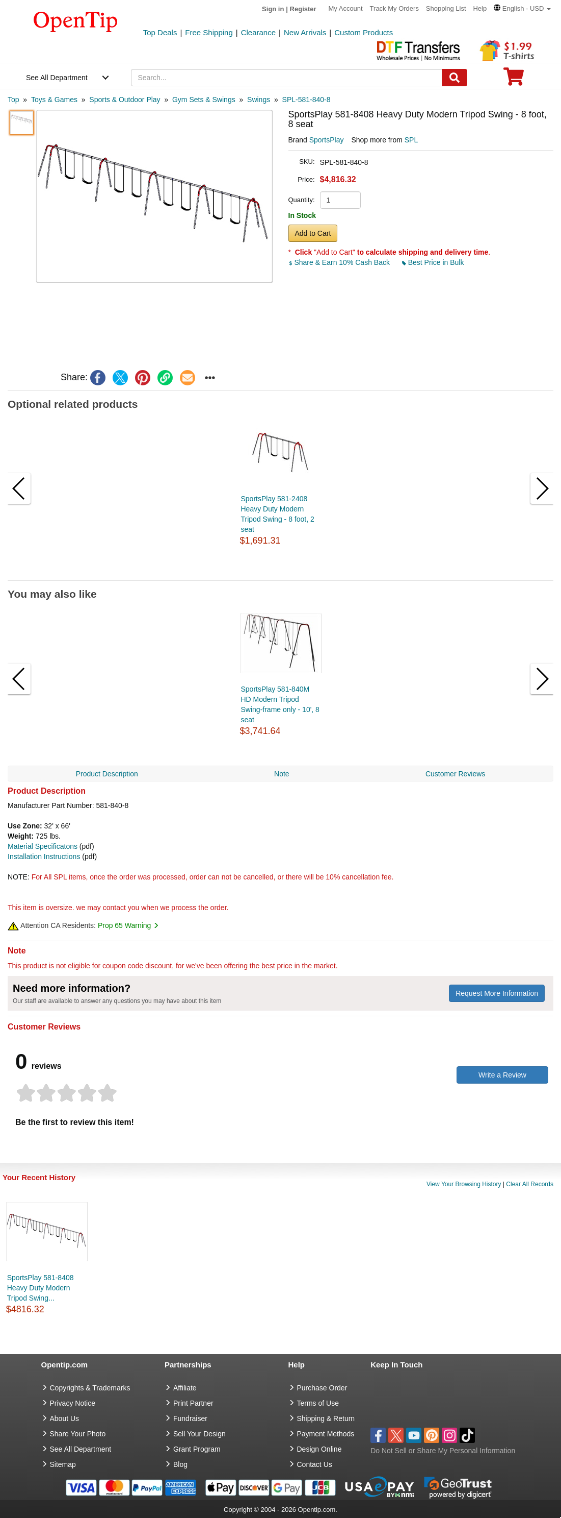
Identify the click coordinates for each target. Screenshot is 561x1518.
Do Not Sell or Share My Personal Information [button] (442, 1451)
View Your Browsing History (463, 1184)
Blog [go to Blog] (180, 1464)
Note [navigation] (281, 774)
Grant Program (197, 1449)
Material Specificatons (42, 846)
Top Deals (160, 32)
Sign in (273, 9)
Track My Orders (394, 8)
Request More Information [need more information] (497, 993)
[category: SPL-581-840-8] (306, 99)
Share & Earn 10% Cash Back (340, 262)
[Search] (454, 77)
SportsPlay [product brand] (326, 140)
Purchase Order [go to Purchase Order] (322, 1388)
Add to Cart (313, 233)
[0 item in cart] (513, 79)
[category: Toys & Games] (54, 99)
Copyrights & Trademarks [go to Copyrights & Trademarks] (90, 1388)
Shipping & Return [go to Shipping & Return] (326, 1418)
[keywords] (286, 77)
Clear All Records (529, 1184)
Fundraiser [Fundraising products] (190, 1418)
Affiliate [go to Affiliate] (185, 1388)
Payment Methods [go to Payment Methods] (326, 1434)
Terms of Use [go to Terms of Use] (318, 1403)
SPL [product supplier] (411, 140)
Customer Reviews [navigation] (455, 774)
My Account (346, 8)
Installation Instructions (44, 856)
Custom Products (363, 32)
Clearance (258, 32)
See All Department (57, 78)
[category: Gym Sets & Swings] (203, 99)
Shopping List (446, 8)
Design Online (319, 1449)
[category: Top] (13, 99)
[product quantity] (340, 200)
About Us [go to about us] (64, 1418)
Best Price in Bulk (433, 262)
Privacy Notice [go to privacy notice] (72, 1403)
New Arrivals (305, 32)
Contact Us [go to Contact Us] (314, 1464)
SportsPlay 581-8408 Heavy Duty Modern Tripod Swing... (40, 1288)
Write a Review (502, 1075)
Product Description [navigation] (107, 774)
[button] (522, 8)
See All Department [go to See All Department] (81, 1449)
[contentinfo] (76, 21)
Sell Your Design (199, 1434)
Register (303, 9)
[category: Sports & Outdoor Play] (124, 99)
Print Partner (193, 1403)
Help (480, 8)
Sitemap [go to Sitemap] (63, 1464)
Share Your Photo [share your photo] (78, 1434)
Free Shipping (208, 32)
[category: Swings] (258, 99)
